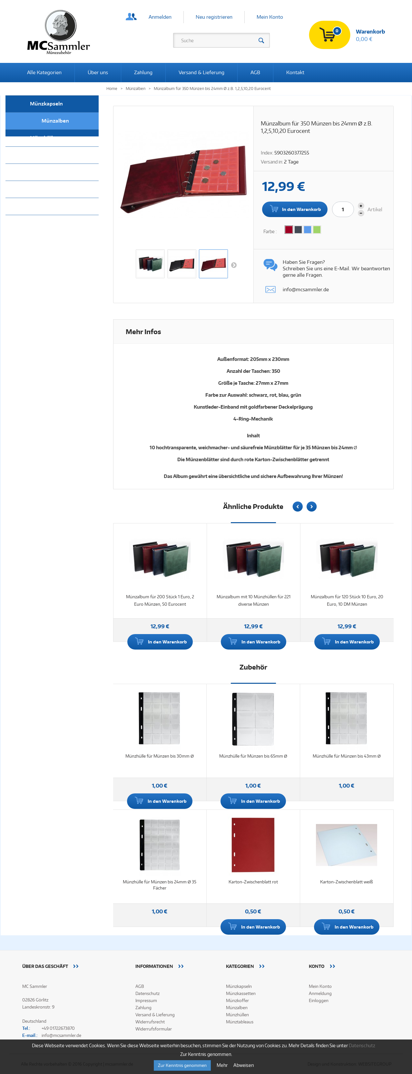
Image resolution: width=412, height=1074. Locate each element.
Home (111, 88)
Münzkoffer (44, 189)
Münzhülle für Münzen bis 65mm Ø (253, 756)
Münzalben (55, 121)
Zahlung (143, 72)
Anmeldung (320, 993)
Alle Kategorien (44, 72)
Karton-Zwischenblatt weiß (346, 881)
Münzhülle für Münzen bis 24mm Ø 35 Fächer (159, 884)
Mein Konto (270, 17)
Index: (267, 152)
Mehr (223, 1065)
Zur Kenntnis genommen (182, 1065)
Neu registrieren (214, 17)
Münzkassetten (49, 172)
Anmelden (160, 17)
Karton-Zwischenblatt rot (253, 881)
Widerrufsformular (153, 1028)
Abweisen (243, 1065)
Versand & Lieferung (201, 72)
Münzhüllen (44, 138)
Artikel (375, 209)
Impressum (146, 1000)
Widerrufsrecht (150, 1021)
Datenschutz (147, 993)
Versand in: (272, 161)
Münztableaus (47, 155)
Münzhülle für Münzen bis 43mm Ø (347, 756)
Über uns (98, 72)
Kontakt (295, 72)
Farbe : (270, 231)
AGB (255, 72)
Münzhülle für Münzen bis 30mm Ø (159, 756)
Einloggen (319, 1000)
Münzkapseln (46, 104)
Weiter (234, 265)
